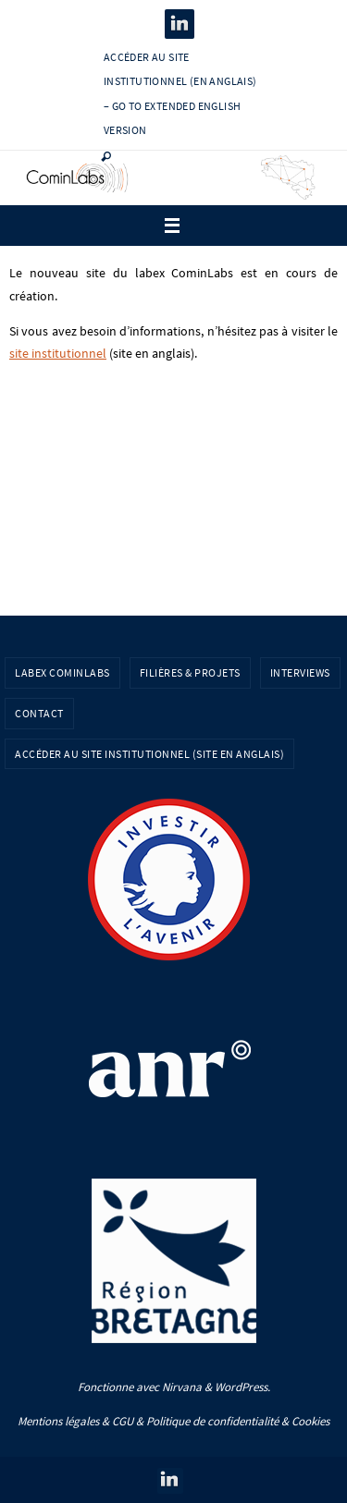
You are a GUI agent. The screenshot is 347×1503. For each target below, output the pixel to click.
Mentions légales (58, 1421)
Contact (39, 713)
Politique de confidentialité (212, 1421)
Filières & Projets (190, 672)
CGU (122, 1421)
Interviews (300, 672)
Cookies (310, 1421)
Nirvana (182, 1387)
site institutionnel (57, 353)
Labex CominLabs (62, 672)
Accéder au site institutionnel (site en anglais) (149, 754)
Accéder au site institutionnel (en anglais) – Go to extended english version (180, 93)
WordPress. (242, 1387)
